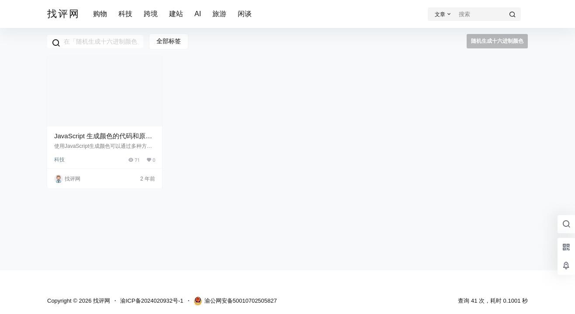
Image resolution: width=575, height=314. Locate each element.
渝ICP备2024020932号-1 (152, 300)
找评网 (100, 300)
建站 (176, 13)
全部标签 (168, 41)
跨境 (151, 13)
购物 (100, 13)
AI (197, 13)
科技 (125, 13)
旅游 (219, 13)
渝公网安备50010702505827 (235, 301)
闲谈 (245, 13)
